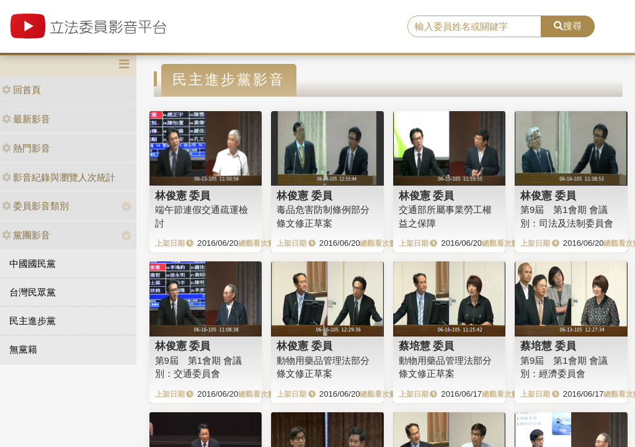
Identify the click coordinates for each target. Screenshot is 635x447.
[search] (474, 27)
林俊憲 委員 (183, 195)
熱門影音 (26, 148)
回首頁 (21, 89)
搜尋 (568, 25)
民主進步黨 (32, 320)
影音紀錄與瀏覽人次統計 (58, 177)
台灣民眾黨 (32, 292)
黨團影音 (26, 235)
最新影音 (26, 119)
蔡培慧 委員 (427, 345)
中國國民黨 (32, 263)
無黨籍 (23, 349)
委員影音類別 (35, 206)
